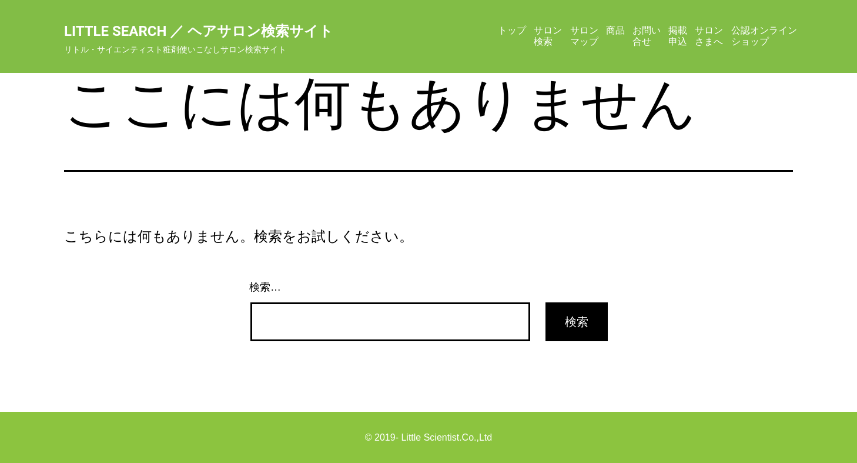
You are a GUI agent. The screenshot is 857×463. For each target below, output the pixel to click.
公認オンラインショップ (764, 35)
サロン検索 (548, 35)
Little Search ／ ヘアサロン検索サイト (198, 31)
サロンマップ (584, 35)
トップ (512, 30)
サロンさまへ (709, 35)
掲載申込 (677, 35)
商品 (615, 30)
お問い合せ (646, 35)
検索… (265, 287)
